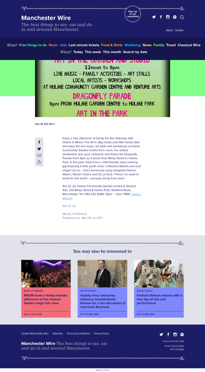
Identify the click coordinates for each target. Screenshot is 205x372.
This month (112, 52)
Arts (63, 45)
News (147, 45)
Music (53, 45)
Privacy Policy (101, 333)
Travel (171, 45)
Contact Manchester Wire (35, 333)
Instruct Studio (177, 346)
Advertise (58, 333)
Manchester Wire (46, 18)
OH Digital (179, 349)
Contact (179, 30)
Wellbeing (132, 45)
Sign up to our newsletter (133, 14)
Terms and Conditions (78, 333)
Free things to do (33, 45)
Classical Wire (189, 45)
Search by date (135, 52)
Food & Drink (112, 45)
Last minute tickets (84, 45)
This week (93, 52)
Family (158, 45)
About (169, 30)
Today (78, 52)
